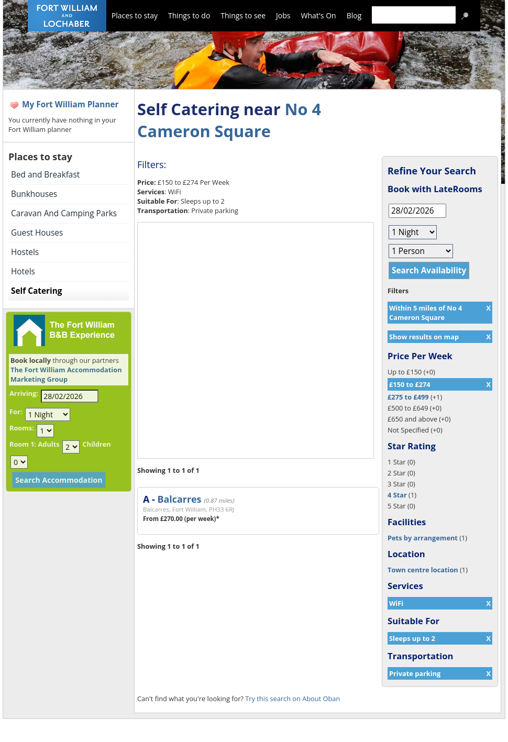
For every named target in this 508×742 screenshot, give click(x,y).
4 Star (397, 495)
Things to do (189, 15)
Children (96, 444)
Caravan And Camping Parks (64, 213)
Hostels (25, 252)
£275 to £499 (408, 397)
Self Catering (36, 290)
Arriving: (23, 393)
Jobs (283, 15)
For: (15, 411)
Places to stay (135, 15)
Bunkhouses (34, 194)
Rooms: (21, 428)
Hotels (23, 271)
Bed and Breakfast (45, 174)
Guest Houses (37, 232)
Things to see (243, 15)
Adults (48, 444)
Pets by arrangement (423, 537)
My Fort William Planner (70, 104)
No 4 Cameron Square (229, 120)
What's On (318, 15)
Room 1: (22, 444)
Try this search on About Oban (292, 698)
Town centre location (423, 569)
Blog (354, 15)
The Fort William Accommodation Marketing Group (66, 374)
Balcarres (179, 499)
